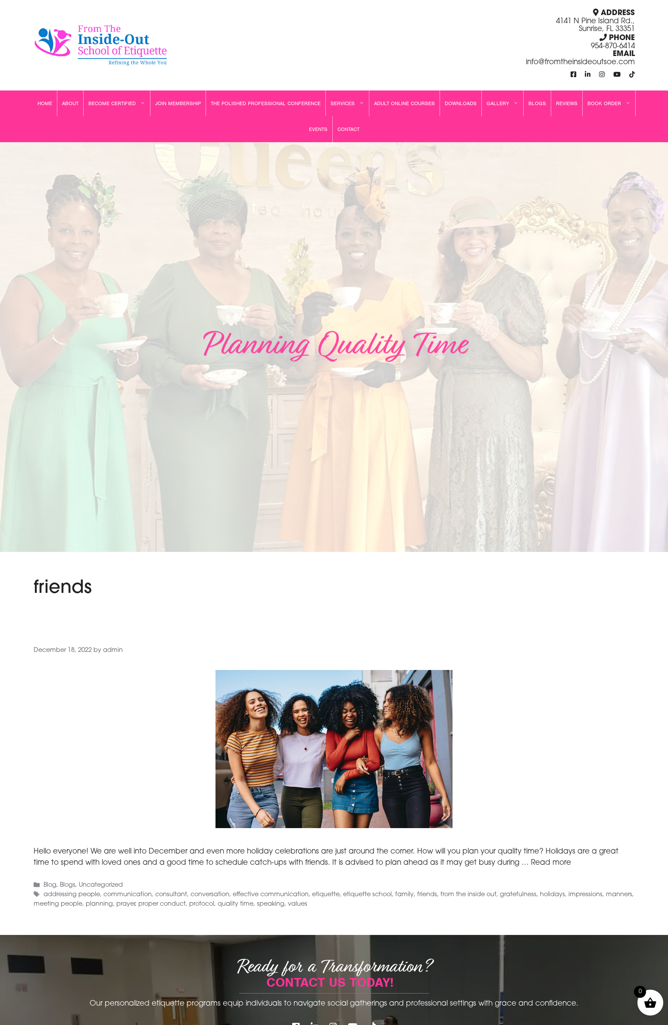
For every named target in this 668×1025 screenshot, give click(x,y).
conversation (209, 895)
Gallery (505, 103)
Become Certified (119, 103)
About (70, 103)
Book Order (611, 103)
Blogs (537, 103)
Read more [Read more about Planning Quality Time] (551, 862)
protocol (201, 904)
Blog (50, 885)
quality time (235, 904)
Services (350, 103)
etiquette (326, 895)
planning (99, 904)
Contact (348, 129)
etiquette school (367, 895)
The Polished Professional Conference (266, 103)
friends (427, 895)
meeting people (58, 904)
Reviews (566, 103)
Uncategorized (101, 885)
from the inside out (468, 895)
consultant (171, 895)
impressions (585, 895)
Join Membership (178, 103)
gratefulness (518, 895)
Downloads (461, 103)
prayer (125, 904)
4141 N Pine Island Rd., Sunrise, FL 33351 (595, 25)
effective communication (271, 895)
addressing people (72, 895)
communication (127, 895)
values (297, 904)
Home (44, 103)
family (404, 895)
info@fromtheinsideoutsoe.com (580, 62)
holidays (552, 895)
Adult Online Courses (404, 103)
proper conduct (162, 904)
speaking (270, 904)
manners (619, 895)
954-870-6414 (613, 46)
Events (318, 129)
